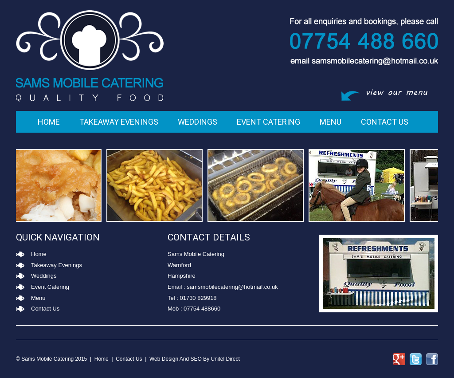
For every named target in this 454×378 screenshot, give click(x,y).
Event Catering (268, 121)
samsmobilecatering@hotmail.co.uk (232, 287)
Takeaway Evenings (118, 121)
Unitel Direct (225, 359)
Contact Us (384, 121)
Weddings (197, 121)
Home (49, 121)
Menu (330, 121)
